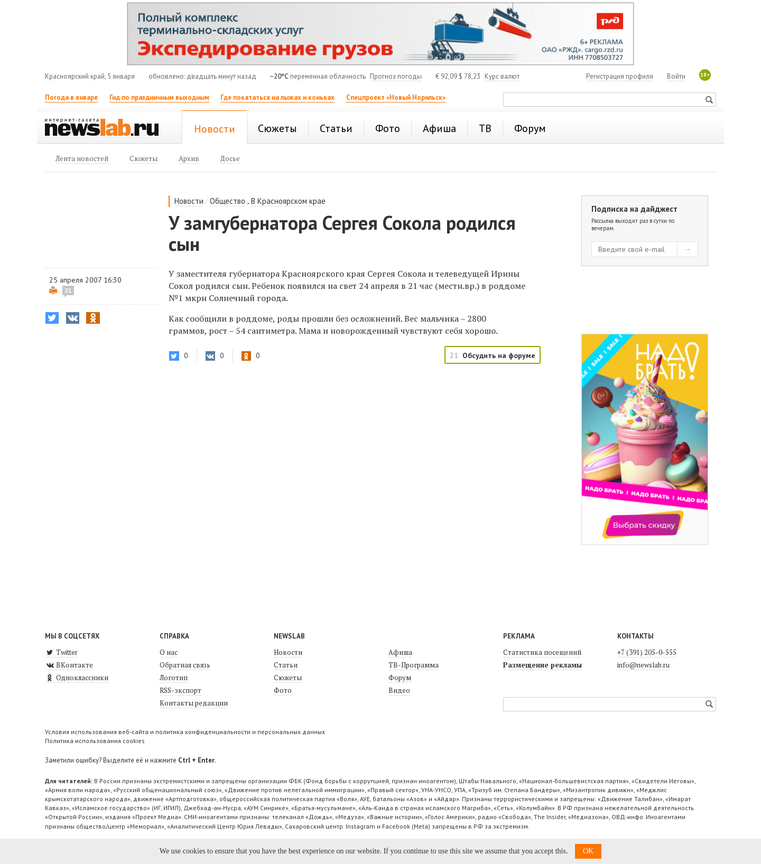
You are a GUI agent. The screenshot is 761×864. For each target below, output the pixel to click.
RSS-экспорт (180, 690)
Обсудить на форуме (498, 355)
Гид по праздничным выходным (159, 97)
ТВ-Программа (413, 665)
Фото (283, 690)
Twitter (61, 652)
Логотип (174, 677)
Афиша (400, 652)
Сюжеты (288, 677)
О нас (169, 652)
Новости (188, 201)
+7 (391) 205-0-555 (646, 652)
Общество (227, 201)
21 (68, 290)
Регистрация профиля (619, 76)
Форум (399, 677)
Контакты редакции (194, 703)
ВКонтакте (69, 665)
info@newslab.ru (643, 665)
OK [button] (588, 851)
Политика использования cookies (95, 741)
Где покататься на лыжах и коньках (277, 97)
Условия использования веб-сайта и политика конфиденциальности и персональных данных (185, 732)
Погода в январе (71, 97)
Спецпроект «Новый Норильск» (396, 97)
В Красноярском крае (288, 201)
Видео (399, 690)
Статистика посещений (542, 652)
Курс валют (502, 76)
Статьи (286, 665)
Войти (676, 76)
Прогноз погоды (396, 76)
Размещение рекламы (542, 665)
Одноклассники (76, 677)
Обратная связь (185, 665)
